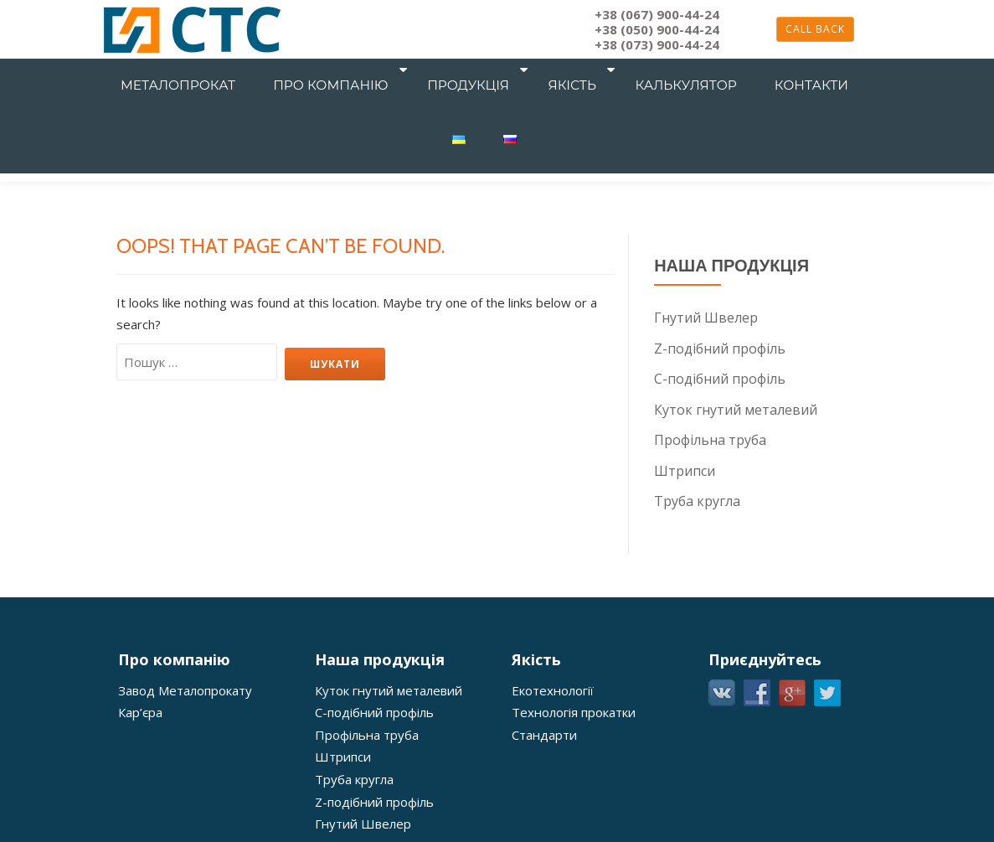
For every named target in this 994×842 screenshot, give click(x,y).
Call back (815, 29)
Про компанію (322, 70)
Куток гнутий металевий (735, 408)
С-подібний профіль (719, 378)
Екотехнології (553, 687)
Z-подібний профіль (719, 347)
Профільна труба (710, 438)
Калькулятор (634, 70)
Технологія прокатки (574, 708)
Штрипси (684, 468)
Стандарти (544, 730)
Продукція (445, 70)
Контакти (738, 70)
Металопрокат (190, 70)
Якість (535, 70)
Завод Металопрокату (185, 687)
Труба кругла (697, 498)
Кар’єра (140, 708)
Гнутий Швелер (706, 317)
